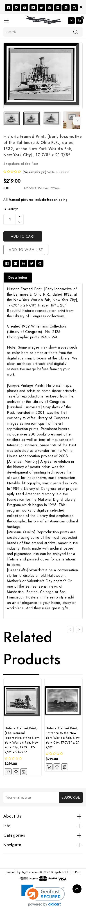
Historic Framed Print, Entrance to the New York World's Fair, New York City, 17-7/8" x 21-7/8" (63, 737)
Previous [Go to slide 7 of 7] (6, 121)
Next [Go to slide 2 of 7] (77, 121)
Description (17, 277)
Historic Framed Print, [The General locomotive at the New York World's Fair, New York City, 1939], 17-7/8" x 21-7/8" (22, 740)
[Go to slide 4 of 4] (70, 629)
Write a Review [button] (58, 172)
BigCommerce (30, 872)
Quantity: (10, 208)
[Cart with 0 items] (79, 20)
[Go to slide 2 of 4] (79, 629)
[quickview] (16, 771)
